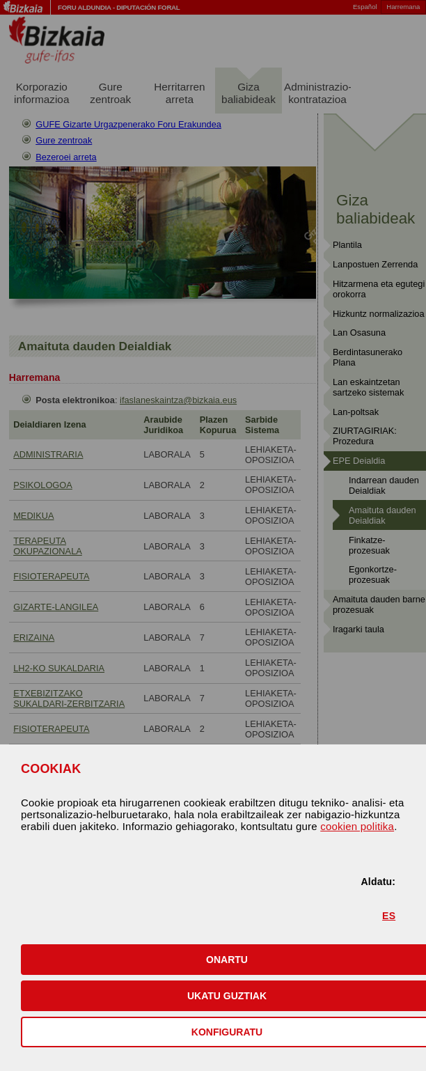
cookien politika (357, 826)
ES (388, 915)
